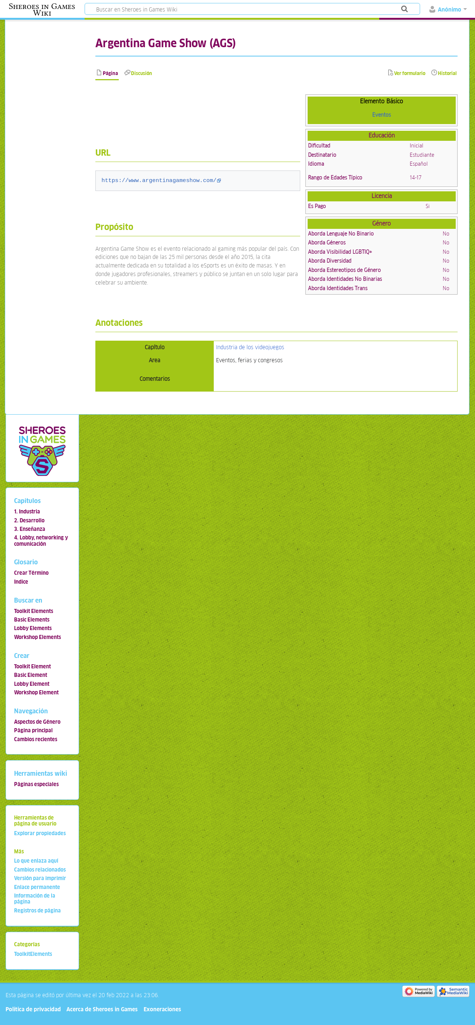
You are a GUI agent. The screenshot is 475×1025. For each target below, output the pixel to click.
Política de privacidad (33, 1009)
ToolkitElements (33, 954)
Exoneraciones (162, 1009)
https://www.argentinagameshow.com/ (159, 180)
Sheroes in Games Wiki (42, 9)
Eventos (381, 114)
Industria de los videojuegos (250, 347)
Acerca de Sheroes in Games (102, 1009)
